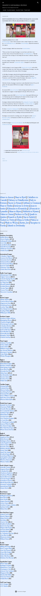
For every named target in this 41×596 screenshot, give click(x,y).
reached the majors (19, 62)
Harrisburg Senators (6, 305)
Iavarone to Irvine (21, 205)
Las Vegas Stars (4, 282)
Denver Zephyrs (4, 239)
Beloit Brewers (4, 439)
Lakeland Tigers (5, 413)
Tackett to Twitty (7, 219)
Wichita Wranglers (5, 356)
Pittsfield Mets (4, 531)
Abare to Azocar (7, 197)
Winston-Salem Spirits (6, 399)
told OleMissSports (28, 53)
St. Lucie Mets (4, 420)
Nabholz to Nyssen (31, 211)
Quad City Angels (5, 452)
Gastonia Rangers (5, 479)
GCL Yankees (4, 586)
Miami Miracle (4, 414)
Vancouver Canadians (6, 292)
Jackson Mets (4, 347)
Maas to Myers (15, 211)
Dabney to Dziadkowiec (18, 200)
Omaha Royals (4, 250)
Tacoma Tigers (4, 288)
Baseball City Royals (6, 405)
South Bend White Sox (6, 456)
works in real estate (7, 124)
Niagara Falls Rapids (6, 528)
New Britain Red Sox (6, 309)
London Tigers (4, 307)
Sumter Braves (4, 488)
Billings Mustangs (5, 546)
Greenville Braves (5, 328)
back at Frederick (14, 90)
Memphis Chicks (5, 335)
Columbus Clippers (6, 256)
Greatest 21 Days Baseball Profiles (14, 5)
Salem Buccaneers (5, 397)
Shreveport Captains (6, 352)
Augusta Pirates (4, 469)
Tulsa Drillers (4, 354)
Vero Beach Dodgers (6, 426)
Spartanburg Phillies (6, 486)
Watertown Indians (5, 537)
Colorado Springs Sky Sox (7, 279)
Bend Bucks (3, 497)
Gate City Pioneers (5, 550)
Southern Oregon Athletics (8, 505)
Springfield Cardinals (6, 458)
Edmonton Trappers (6, 281)
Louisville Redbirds (5, 245)
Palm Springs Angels (6, 367)
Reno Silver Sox (4, 369)
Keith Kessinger (6, 41)
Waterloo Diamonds (6, 460)
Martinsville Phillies (5, 575)
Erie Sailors (3, 520)
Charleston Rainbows (6, 473)
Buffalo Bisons (4, 237)
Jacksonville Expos (5, 330)
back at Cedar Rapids (21, 95)
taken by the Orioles (27, 67)
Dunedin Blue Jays (5, 409)
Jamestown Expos (5, 526)
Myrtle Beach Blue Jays (6, 482)
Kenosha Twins (4, 446)
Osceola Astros (4, 416)
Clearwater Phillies (5, 407)
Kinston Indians (5, 390)
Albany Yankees (4, 299)
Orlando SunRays (5, 337)
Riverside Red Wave (6, 371)
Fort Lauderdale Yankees (7, 411)
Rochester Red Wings (6, 264)
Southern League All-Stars (7, 318)
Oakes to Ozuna (6, 214)
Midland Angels (5, 348)
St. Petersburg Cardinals (7, 422)
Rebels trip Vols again (26, 150)
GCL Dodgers (4, 584)
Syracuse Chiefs (4, 265)
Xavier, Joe (24, 222)
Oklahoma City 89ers (6, 248)
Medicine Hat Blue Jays (7, 558)
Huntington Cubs (5, 569)
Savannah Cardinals (6, 484)
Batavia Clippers (5, 516)
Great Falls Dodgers (6, 552)
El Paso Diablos (4, 345)
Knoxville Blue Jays (5, 331)
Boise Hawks (4, 499)
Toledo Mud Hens (5, 269)
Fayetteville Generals (6, 477)
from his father (26, 48)
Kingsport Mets (4, 573)
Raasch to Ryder (15, 217)
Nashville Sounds (5, 247)
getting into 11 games (28, 102)
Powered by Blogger (20, 591)
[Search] (38, 2)
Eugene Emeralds (5, 501)
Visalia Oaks (3, 380)
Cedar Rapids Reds (5, 443)
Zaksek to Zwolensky (16, 225)
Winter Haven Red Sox (6, 430)
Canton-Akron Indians (7, 301)
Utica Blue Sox (4, 535)
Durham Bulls (4, 386)
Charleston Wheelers (6, 475)
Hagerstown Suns (5, 303)
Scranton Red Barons (6, 258)
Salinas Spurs (4, 373)
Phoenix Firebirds (5, 284)
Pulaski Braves (4, 578)
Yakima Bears (4, 509)
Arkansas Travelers (5, 343)
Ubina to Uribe (22, 219)
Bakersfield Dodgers (6, 364)
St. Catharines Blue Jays (7, 533)
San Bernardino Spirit (6, 375)
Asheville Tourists (5, 467)
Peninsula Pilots (4, 394)
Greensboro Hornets (6, 480)
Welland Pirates (4, 539)
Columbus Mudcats (6, 326)
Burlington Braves (5, 441)
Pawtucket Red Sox (6, 260)
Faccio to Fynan (14, 202)
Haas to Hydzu (6, 205)
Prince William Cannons (7, 396)
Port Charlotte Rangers (7, 418)
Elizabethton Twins (5, 567)
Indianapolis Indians (6, 241)
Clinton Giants (4, 445)
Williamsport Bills (5, 313)
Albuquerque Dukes (6, 275)
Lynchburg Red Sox (6, 392)
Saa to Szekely (29, 217)
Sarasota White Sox (5, 424)
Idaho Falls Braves (5, 556)
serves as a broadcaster (17, 122)
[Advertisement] (20, 175)
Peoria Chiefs (4, 450)
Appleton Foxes (4, 437)
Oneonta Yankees (5, 529)
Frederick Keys (4, 388)
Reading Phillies (5, 311)
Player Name (10, 10)
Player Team (19, 10)
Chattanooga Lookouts (7, 324)
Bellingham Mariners (6, 495)
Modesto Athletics (5, 365)
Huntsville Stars (4, 333)
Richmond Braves (5, 262)
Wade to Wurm (11, 222)
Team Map (27, 10)
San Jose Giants (4, 377)
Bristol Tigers (4, 563)
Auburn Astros (4, 514)
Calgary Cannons (5, 277)
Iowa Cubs (3, 243)
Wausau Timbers (5, 462)
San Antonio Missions (6, 350)
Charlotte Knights (5, 322)
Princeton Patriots (5, 577)
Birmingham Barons (6, 320)
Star (6, 160)
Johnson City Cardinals (7, 571)
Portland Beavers (5, 286)
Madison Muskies (5, 448)
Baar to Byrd (20, 197)
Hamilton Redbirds (6, 524)
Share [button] (3, 158)
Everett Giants (4, 503)
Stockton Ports (4, 379)
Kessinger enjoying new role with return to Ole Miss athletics (28, 152)
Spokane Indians (5, 507)
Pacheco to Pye (21, 214)
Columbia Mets (4, 471)
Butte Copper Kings (6, 548)
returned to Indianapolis (12, 109)
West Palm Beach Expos (7, 428)
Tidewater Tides (5, 267)
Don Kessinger (25, 43)
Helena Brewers (4, 554)
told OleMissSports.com (10, 43)
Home (4, 10)
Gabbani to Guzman (31, 202)
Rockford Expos (5, 454)
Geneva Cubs (4, 522)
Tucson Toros (4, 290)
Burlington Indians (5, 565)
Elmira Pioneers (4, 518)
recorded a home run (29, 103)
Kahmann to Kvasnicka (17, 208)
